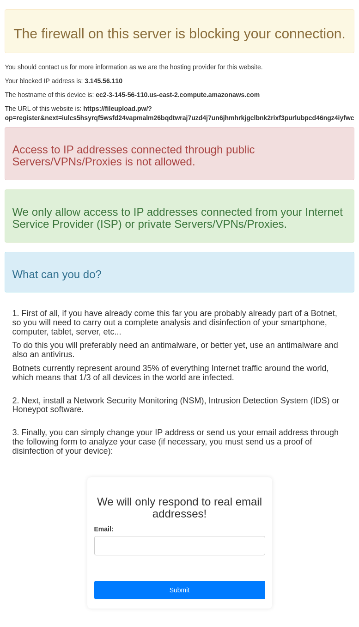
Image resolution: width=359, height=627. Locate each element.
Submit (180, 590)
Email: (104, 529)
